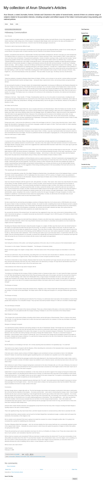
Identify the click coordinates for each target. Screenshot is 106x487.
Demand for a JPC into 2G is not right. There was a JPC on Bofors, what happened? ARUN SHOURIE (94, 106)
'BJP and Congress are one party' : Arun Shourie (95, 91)
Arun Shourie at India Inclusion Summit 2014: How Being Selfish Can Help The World (94, 38)
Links (17, 24)
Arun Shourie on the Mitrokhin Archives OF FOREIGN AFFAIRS (91, 129)
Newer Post (8, 469)
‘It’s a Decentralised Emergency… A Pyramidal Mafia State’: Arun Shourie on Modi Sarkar (90, 66)
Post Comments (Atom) (17, 472)
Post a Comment (11, 466)
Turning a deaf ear (87, 79)
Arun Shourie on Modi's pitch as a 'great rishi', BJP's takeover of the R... (94, 121)
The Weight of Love (87, 152)
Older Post (74, 469)
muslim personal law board (36, 456)
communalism (12, 456)
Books (11, 24)
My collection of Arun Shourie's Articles (35, 8)
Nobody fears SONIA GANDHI (94, 140)
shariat (43, 456)
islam (28, 456)
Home (6, 24)
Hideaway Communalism (21, 456)
